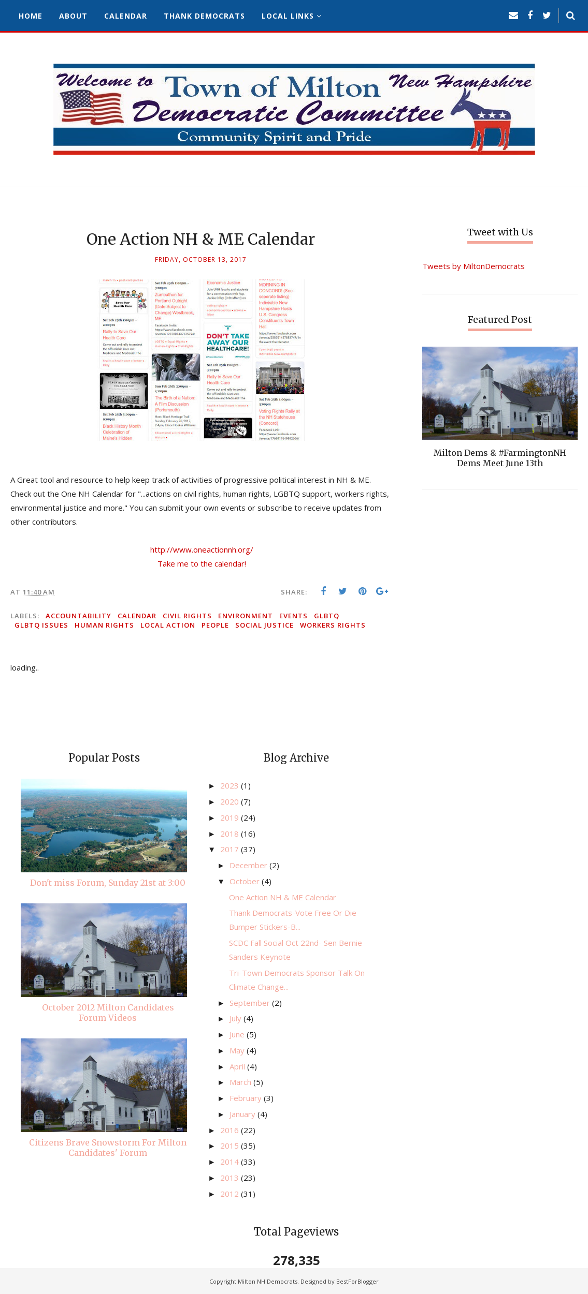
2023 (230, 785)
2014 (230, 1161)
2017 (230, 849)
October (246, 881)
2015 (230, 1145)
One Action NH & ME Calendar (282, 897)
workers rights (333, 625)
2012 (230, 1193)
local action (167, 625)
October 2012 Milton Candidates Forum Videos (108, 1012)
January (243, 1114)
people (215, 625)
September (251, 1003)
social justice (264, 625)
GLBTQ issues (41, 625)
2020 (230, 801)
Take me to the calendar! (201, 563)
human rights (104, 625)
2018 (230, 833)
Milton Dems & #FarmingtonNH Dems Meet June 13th (500, 458)
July (236, 1018)
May (238, 1050)
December (249, 865)
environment (245, 615)
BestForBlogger (357, 1281)
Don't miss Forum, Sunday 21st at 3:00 (107, 882)
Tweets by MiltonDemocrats (473, 266)
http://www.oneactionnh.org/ (201, 549)
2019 (230, 817)
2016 (230, 1130)
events (293, 615)
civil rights (187, 615)
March (241, 1082)
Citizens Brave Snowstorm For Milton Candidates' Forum (108, 1147)
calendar (137, 615)
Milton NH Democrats (267, 1281)
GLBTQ (326, 615)
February (247, 1098)
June (238, 1034)
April (238, 1066)
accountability (78, 615)
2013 (230, 1177)
